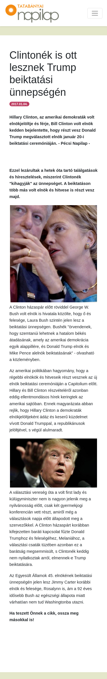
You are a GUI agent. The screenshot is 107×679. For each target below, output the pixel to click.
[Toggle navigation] (94, 13)
